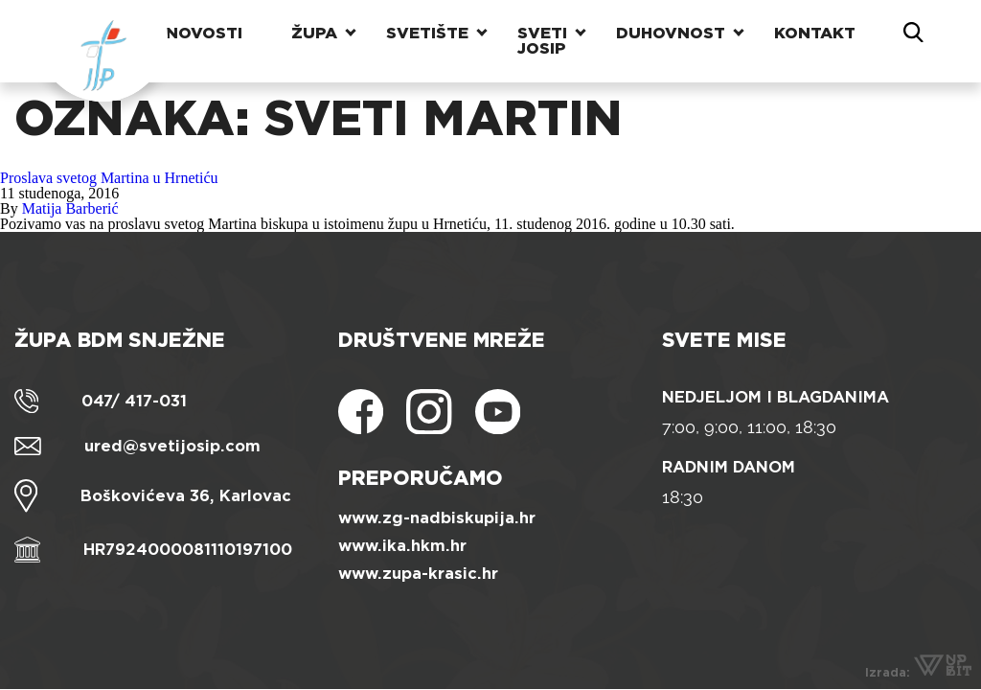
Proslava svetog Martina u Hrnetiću (109, 178)
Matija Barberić (70, 208)
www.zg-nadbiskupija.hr (437, 518)
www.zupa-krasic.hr (418, 573)
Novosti (204, 33)
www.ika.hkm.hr (402, 546)
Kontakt (815, 33)
